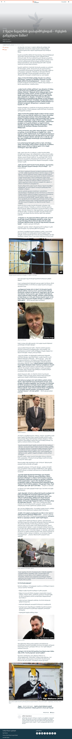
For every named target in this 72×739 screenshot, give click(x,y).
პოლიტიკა (5, 28)
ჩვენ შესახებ (5, 733)
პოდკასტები (63, 2)
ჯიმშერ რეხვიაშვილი (7, 41)
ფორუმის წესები (6, 737)
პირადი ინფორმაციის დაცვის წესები (10, 735)
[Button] (5, 48)
